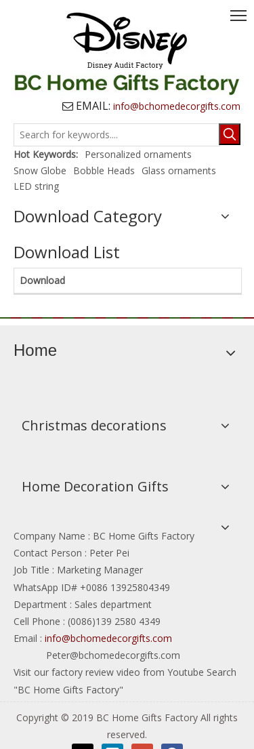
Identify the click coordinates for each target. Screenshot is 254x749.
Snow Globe (40, 170)
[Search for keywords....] (117, 134)
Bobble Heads (104, 170)
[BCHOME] (127, 317)
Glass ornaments (179, 170)
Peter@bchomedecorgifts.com (111, 655)
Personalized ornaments (138, 154)
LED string (36, 186)
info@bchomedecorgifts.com (110, 638)
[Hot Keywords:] (229, 134)
